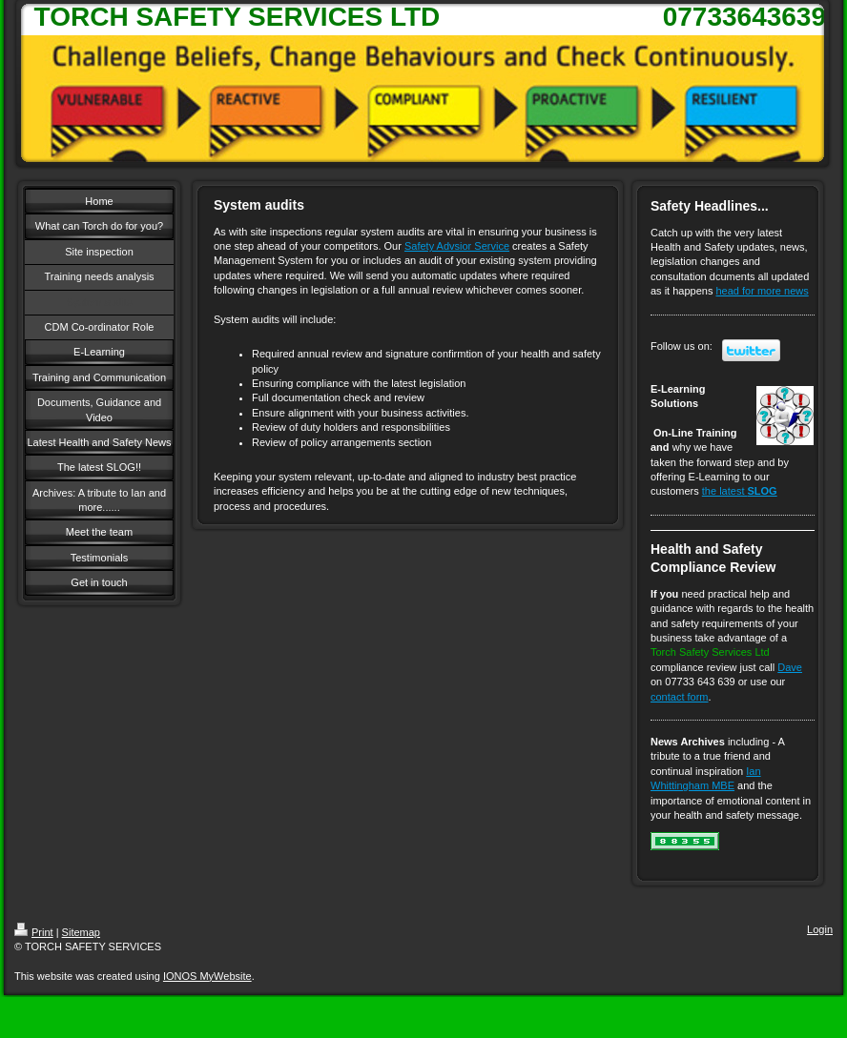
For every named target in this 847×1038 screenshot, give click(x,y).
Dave (789, 667)
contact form (680, 696)
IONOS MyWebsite (207, 976)
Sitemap (81, 932)
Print (33, 932)
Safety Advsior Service (456, 246)
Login (820, 929)
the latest (739, 491)
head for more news (762, 290)
